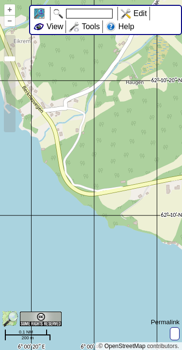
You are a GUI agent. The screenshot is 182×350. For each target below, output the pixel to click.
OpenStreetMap (125, 346)
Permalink (165, 322)
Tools (90, 26)
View (55, 26)
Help (126, 26)
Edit (140, 13)
